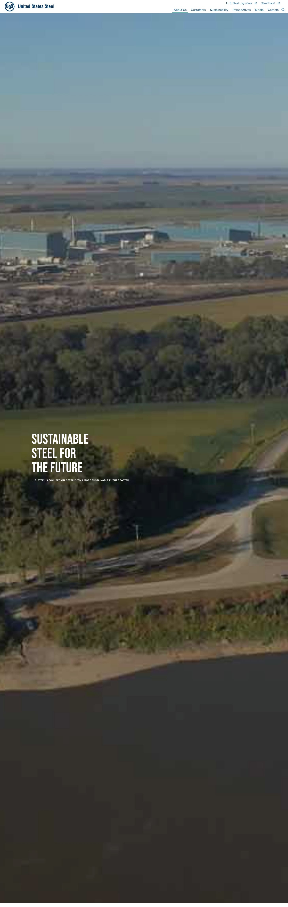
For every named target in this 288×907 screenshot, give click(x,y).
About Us (180, 10)
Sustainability (219, 10)
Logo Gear (241, 3)
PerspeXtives (242, 10)
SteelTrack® (270, 3)
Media (259, 10)
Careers (273, 10)
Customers (198, 10)
